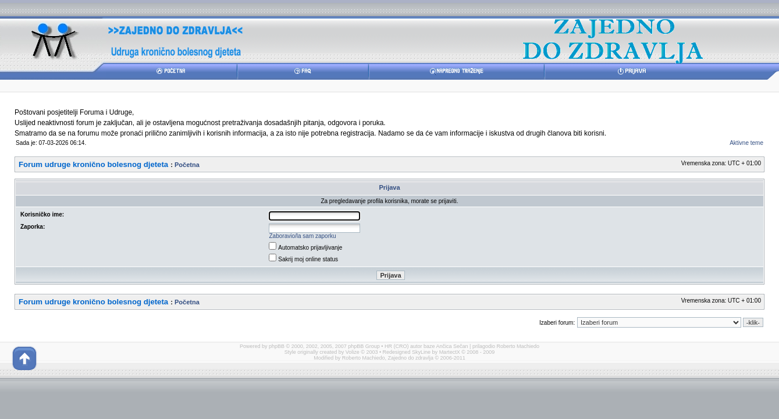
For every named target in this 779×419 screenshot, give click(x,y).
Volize (353, 352)
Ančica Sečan (452, 346)
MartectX (449, 352)
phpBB (276, 346)
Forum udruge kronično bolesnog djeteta (93, 164)
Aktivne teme (746, 143)
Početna (187, 164)
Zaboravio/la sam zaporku (302, 236)
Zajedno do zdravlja (411, 358)
